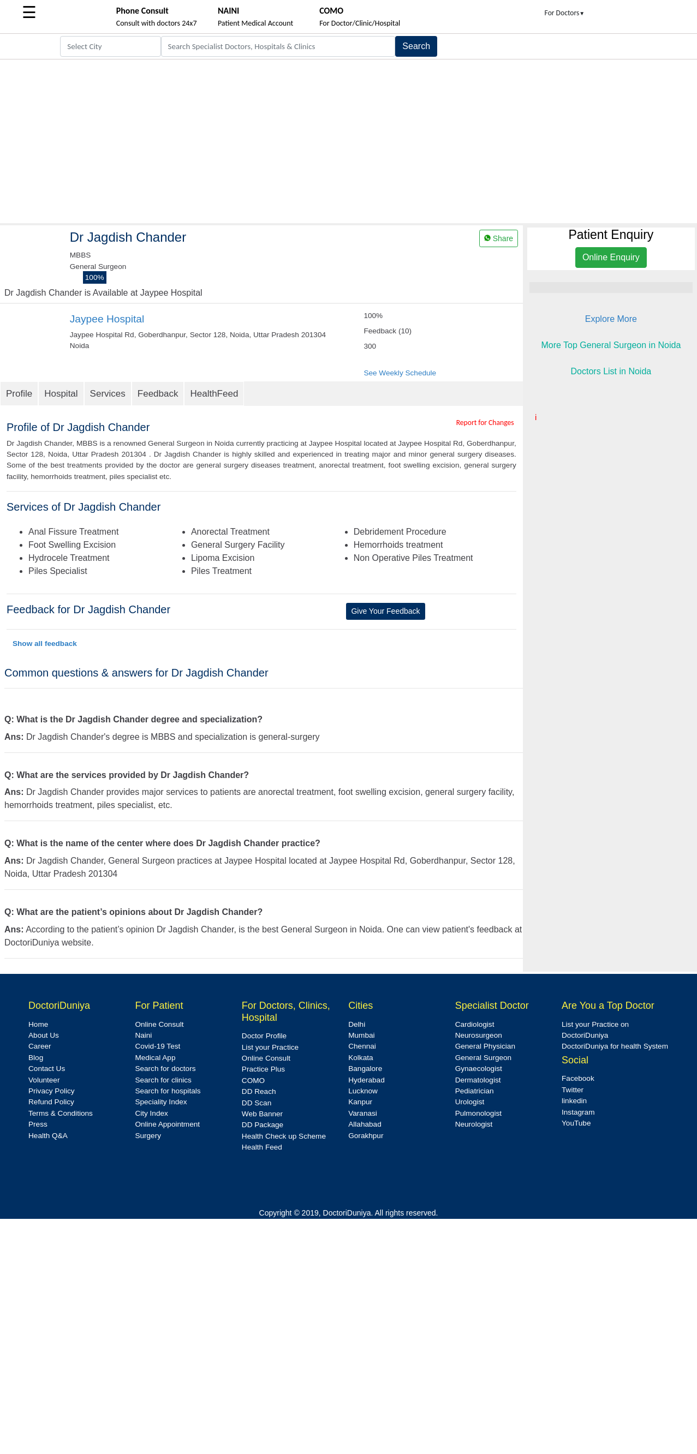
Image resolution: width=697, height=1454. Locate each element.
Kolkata (360, 1058)
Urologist (470, 1102)
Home (38, 1024)
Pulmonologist (478, 1113)
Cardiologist (475, 1024)
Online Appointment (167, 1124)
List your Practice (270, 1047)
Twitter (572, 1090)
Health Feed (262, 1147)
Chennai (362, 1046)
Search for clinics (163, 1080)
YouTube (576, 1123)
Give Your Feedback (385, 611)
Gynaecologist (478, 1068)
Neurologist (474, 1124)
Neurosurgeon (478, 1035)
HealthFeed (214, 393)
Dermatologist (478, 1080)
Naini (143, 1035)
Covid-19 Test (157, 1046)
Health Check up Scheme (284, 1136)
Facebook (578, 1078)
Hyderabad (366, 1080)
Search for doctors (165, 1068)
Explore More (611, 319)
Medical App (155, 1058)
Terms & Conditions (60, 1113)
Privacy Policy (51, 1091)
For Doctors (565, 12)
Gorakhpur (365, 1136)
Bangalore (365, 1068)
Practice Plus (263, 1069)
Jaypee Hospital (107, 319)
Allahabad (364, 1124)
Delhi (356, 1024)
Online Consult (159, 1024)
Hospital (61, 393)
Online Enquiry (611, 257)
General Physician (485, 1046)
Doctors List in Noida (611, 371)
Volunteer (43, 1080)
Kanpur (360, 1102)
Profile (19, 393)
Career (39, 1046)
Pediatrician (474, 1091)
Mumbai (361, 1035)
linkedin (574, 1101)
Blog (35, 1058)
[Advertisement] (348, 141)
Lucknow (363, 1091)
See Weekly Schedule (400, 373)
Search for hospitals (167, 1091)
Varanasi (362, 1113)
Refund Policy (51, 1102)
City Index (151, 1113)
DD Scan (256, 1103)
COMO (253, 1080)
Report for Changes (485, 422)
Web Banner (262, 1114)
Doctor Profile (264, 1036)
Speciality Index (161, 1102)
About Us (43, 1035)
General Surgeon (483, 1058)
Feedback (158, 393)
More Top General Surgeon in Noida (611, 345)
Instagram (578, 1112)
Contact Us (46, 1068)
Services (108, 393)
